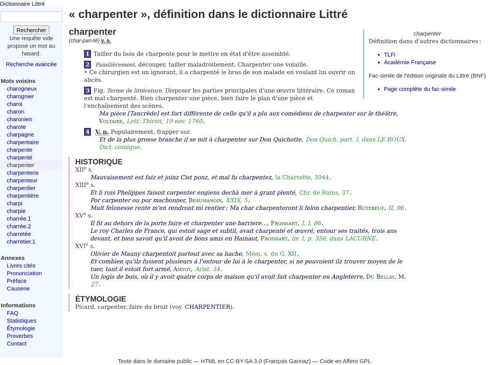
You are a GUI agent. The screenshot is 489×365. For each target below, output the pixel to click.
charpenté (19, 157)
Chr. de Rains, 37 (324, 192)
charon (15, 111)
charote (16, 126)
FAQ (12, 313)
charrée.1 (19, 218)
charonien (19, 119)
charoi (15, 104)
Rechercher (31, 30)
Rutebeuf (371, 207)
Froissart (284, 223)
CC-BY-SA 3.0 (244, 361)
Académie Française (410, 62)
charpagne (20, 134)
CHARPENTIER (207, 306)
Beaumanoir (205, 200)
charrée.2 (19, 226)
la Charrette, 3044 (302, 177)
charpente (19, 149)
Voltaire (111, 121)
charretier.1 (21, 241)
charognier (20, 96)
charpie (16, 211)
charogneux (22, 88)
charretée (19, 233)
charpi (15, 203)
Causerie (18, 288)
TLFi (389, 54)
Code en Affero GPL (345, 361)
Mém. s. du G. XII (271, 253)
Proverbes (20, 336)
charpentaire (23, 142)
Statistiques (22, 320)
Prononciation (24, 273)
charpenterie (23, 172)
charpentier (21, 188)
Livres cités (21, 265)
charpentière (23, 195)
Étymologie (21, 328)
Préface (17, 280)
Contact (17, 343)
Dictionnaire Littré (22, 3)
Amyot (182, 269)
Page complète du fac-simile (420, 89)
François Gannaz (287, 361)
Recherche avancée (31, 64)
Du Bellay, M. (386, 276)
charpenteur (22, 180)
